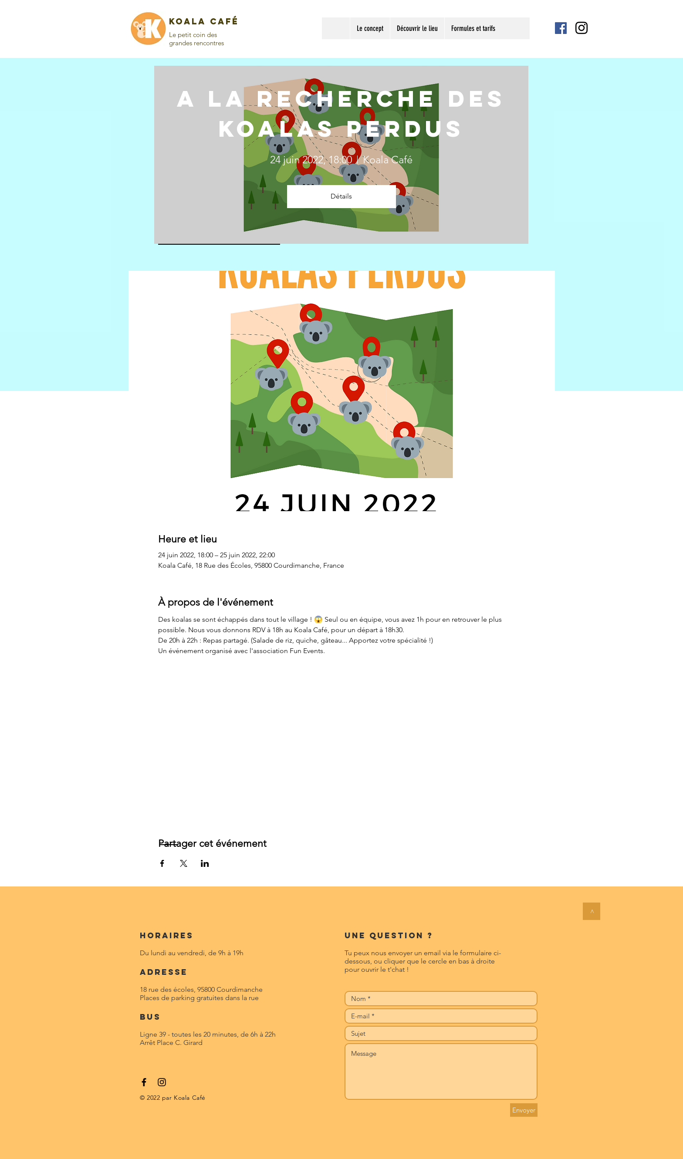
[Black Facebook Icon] (144, 1082)
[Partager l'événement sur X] (183, 863)
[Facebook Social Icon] (561, 28)
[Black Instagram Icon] (581, 28)
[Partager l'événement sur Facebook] (162, 863)
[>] (591, 911)
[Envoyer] (524, 1110)
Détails (341, 196)
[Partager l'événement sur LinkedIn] (205, 863)
